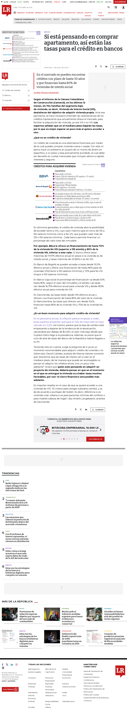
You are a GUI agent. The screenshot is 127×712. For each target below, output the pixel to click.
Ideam (119, 19)
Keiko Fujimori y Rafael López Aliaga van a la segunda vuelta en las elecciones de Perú (17, 487)
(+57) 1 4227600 (8, 681)
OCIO (46, 13)
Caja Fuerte (50, 672)
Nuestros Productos (91, 677)
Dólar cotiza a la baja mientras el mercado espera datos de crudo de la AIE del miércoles (17, 554)
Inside (64, 693)
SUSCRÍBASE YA (95, 439)
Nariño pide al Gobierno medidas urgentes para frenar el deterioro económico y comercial (72, 617)
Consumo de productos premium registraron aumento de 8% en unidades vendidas (114, 639)
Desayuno (75, 19)
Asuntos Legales (34, 672)
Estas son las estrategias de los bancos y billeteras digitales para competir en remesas (18, 571)
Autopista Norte (44, 19)
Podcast (31, 701)
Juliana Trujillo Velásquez (46, 93)
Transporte (11, 497)
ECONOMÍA (30, 13)
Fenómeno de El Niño (23, 22)
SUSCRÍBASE (120, 2)
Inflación (65, 19)
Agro (8, 531)
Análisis (65, 669)
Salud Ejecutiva (68, 701)
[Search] (108, 7)
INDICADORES (113, 13)
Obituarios (49, 695)
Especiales (49, 684)
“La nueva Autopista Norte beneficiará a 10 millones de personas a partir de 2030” (17, 504)
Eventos (65, 684)
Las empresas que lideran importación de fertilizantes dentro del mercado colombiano (17, 521)
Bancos (9, 565)
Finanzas (31, 687)
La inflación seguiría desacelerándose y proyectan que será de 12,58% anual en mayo (119, 347)
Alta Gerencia (50, 669)
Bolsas (8, 548)
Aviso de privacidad (91, 683)
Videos (48, 707)
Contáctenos (89, 680)
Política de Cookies (91, 695)
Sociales (31, 707)
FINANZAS (21, 13)
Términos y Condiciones (93, 686)
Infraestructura (51, 693)
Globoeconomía (68, 687)
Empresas (32, 684)
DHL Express (86, 19)
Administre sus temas (12, 108)
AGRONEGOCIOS (69, 13)
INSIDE (121, 13)
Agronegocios (33, 669)
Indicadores (33, 693)
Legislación (66, 631)
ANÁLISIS (80, 13)
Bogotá (56, 19)
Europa (96, 19)
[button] (37, 430)
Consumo (108, 631)
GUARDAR (118, 67)
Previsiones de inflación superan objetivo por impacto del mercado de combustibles (29, 616)
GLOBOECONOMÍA (55, 13)
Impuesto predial (108, 19)
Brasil (21, 608)
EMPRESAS (39, 13)
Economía (66, 678)
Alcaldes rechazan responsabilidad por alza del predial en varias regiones (114, 615)
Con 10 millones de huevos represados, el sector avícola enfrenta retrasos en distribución (17, 537)
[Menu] (15, 12)
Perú (7, 480)
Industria (9, 514)
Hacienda (65, 608)
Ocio (64, 695)
